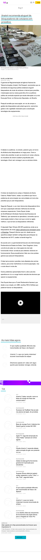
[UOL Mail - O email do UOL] (31, 2)
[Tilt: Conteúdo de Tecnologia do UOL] (4, 2)
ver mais (20, 537)
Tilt (20, 8)
